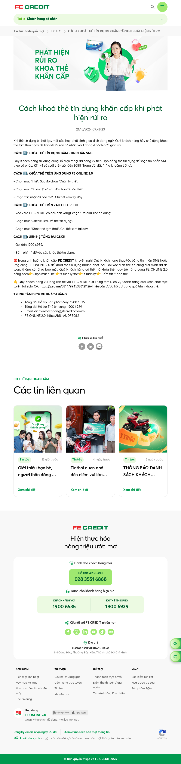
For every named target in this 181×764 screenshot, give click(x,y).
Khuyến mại (62, 694)
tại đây (77, 197)
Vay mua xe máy (26, 682)
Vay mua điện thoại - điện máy (32, 691)
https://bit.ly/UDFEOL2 (63, 315)
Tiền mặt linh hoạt (27, 677)
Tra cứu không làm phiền (109, 693)
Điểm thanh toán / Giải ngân (107, 685)
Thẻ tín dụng (24, 699)
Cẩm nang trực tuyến (68, 682)
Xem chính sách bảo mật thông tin (86, 732)
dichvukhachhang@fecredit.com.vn (59, 311)
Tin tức (59, 688)
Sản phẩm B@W (142, 688)
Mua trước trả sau (143, 682)
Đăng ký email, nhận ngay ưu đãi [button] (35, 732)
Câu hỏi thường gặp (67, 677)
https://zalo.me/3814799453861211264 (66, 286)
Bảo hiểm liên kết (142, 677)
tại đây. (83, 229)
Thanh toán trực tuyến (107, 677)
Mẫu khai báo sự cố (26, 738)
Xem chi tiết (27, 490)
